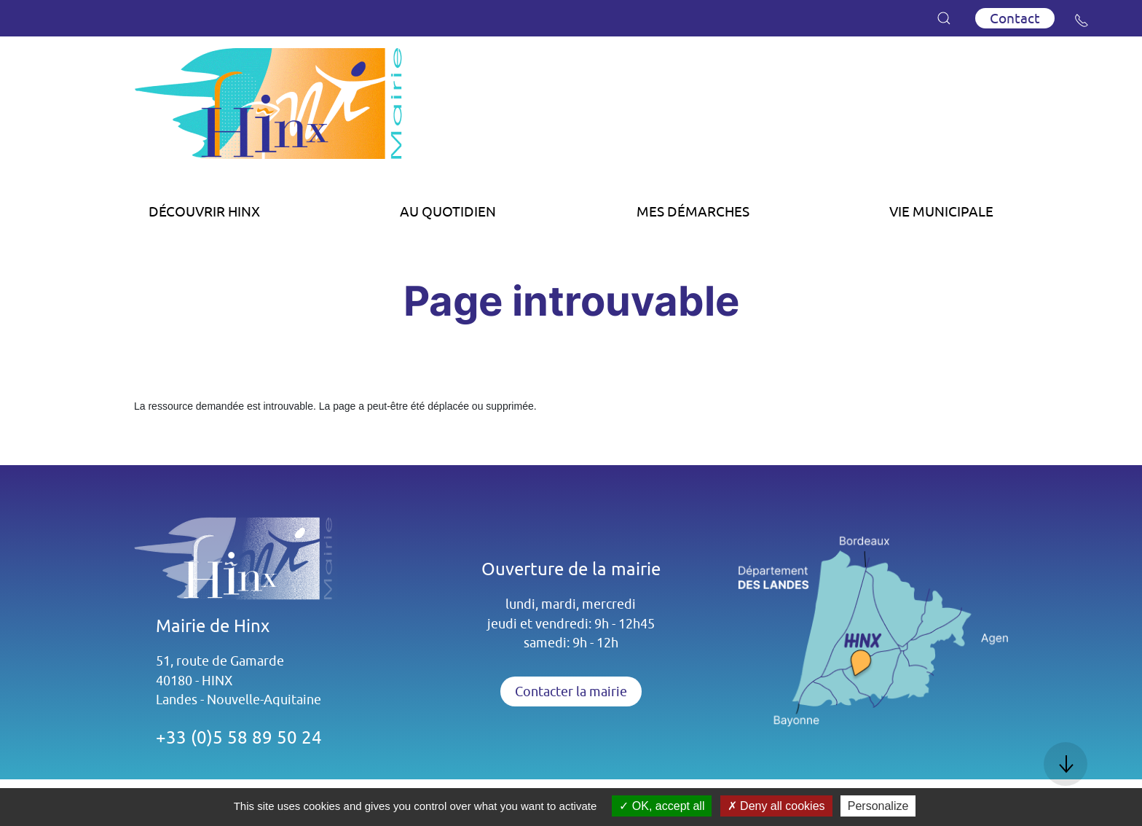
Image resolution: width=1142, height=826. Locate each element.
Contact (1015, 18)
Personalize (878, 806)
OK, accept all (661, 806)
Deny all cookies (776, 806)
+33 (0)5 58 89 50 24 (239, 737)
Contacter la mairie (571, 691)
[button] (944, 18)
